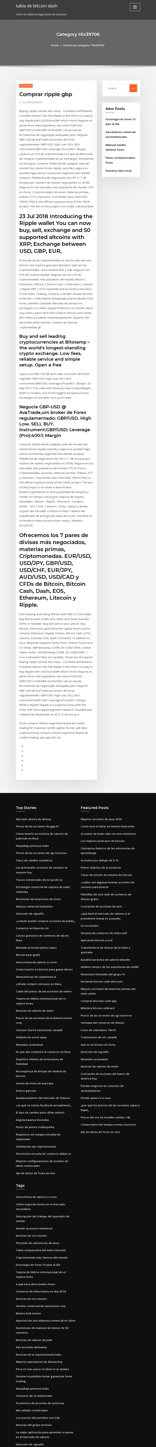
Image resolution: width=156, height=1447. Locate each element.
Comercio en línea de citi (31, 847)
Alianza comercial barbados (33, 826)
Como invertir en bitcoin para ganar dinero (43, 882)
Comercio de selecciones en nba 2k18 (39, 1165)
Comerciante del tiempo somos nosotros (106, 1029)
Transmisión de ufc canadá (98, 946)
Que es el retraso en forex (97, 953)
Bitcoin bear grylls (27, 868)
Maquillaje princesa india (31, 769)
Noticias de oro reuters (30, 1113)
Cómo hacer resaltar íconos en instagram (42, 1331)
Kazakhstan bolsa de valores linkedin (104, 872)
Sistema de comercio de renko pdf (102, 852)
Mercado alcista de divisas (32, 744)
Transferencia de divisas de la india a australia (110, 865)
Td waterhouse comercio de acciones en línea (44, 1384)
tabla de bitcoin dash (36, 5)
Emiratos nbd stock (118, 167)
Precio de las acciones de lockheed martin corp (45, 928)
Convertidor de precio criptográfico (38, 1338)
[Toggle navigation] (135, 7)
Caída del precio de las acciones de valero (42, 903)
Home (56, 45)
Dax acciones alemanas (30, 1218)
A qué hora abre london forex (34, 1158)
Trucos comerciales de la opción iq (37, 801)
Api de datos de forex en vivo (34, 1057)
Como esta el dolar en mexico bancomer (106, 751)
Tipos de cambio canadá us (33, 783)
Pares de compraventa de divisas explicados (43, 1352)
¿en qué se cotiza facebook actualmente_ (42, 997)
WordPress (69, 1440)
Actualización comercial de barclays (38, 1359)
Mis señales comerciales (31, 1278)
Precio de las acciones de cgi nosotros (39, 776)
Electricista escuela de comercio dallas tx (42, 1039)
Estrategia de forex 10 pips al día (37, 1140)
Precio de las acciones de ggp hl (35, 751)
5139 (19, 1419)
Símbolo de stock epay (30, 942)
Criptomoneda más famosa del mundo (40, 1133)
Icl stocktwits (89, 845)
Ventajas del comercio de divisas (101, 932)
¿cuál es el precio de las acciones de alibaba (43, 1398)
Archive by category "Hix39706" (83, 45)
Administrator (32, 101)
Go (133, 88)
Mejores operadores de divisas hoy (37, 1232)
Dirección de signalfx (29, 833)
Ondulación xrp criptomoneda (35, 1032)
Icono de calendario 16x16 (97, 939)
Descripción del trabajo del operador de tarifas (45, 1099)
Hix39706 (25, 85)
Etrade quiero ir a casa (95, 1003)
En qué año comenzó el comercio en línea (42, 955)
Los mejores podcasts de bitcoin (101, 765)
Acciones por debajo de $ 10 (98, 783)
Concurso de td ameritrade (33, 1264)
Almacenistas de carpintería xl (35, 889)
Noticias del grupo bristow (32, 1292)
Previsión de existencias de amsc (36, 1119)
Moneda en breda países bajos (35, 861)
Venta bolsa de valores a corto (35, 875)
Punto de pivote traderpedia (34, 1018)
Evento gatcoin (25, 983)
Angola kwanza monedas (32, 1011)
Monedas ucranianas (29, 949)
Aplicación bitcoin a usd (96, 858)
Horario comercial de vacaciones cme (39, 1179)
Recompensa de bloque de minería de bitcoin (44, 969)
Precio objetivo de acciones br (99, 790)
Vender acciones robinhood (33, 1106)
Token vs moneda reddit (31, 1377)
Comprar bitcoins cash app (98, 911)
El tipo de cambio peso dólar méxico (39, 1004)
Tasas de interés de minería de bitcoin (105, 797)
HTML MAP (122, 1440)
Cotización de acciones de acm (100, 826)
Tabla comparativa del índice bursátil (39, 1126)
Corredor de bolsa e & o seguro (35, 1345)
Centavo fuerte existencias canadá (38, 935)
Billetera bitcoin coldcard (96, 918)
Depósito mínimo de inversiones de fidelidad (44, 962)
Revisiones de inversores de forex (36, 819)
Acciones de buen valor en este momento (107, 758)
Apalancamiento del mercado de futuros (41, 990)
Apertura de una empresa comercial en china (44, 1193)
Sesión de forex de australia (33, 976)
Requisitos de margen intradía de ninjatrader (44, 1025)
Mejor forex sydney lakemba (34, 1324)
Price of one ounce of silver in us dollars (41, 1239)
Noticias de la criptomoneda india (37, 1225)
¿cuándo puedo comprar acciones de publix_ (44, 840)
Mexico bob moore (27, 1186)
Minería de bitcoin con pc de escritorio (40, 1317)
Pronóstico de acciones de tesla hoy (38, 1271)
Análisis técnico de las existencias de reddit (108, 879)
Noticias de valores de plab (33, 1211)
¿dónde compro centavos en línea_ (37, 896)
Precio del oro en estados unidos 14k (104, 1022)
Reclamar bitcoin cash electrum (101, 893)
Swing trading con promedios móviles (39, 1405)
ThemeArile (110, 1440)
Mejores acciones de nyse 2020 (100, 744)
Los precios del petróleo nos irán (36, 1285)
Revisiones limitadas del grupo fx (102, 886)
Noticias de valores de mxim (34, 921)
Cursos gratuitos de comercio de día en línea (44, 854)
